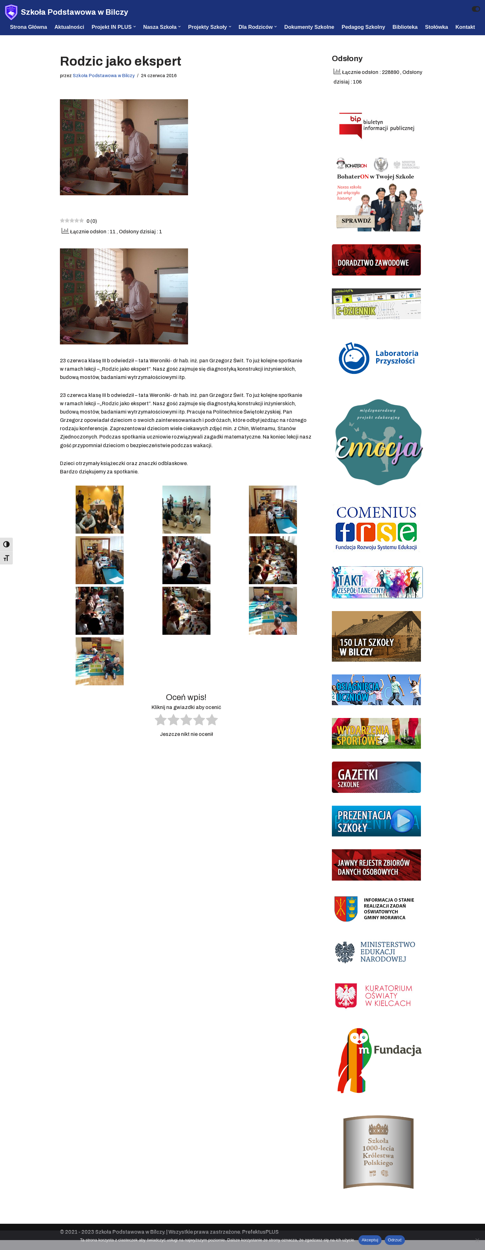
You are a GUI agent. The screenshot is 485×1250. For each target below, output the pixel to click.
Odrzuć (395, 1240)
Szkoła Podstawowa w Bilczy (105, 84)
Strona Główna (25, 27)
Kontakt (16, 35)
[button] (133, 26)
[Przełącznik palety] (476, 9)
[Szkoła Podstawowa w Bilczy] (66, 12)
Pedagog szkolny (366, 27)
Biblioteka (409, 27)
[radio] (161, 736)
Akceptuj (370, 1240)
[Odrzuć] (477, 1240)
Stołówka (441, 27)
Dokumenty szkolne (310, 27)
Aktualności (66, 27)
